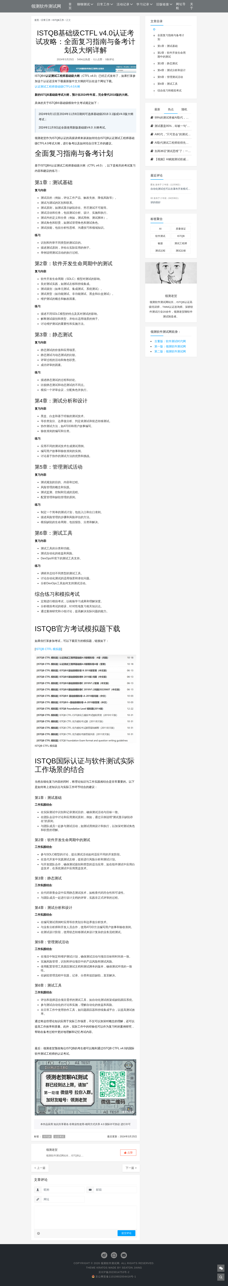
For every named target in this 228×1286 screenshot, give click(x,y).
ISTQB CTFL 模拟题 (48, 649)
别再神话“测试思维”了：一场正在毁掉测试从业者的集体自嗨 (171, 151)
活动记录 (123, 4)
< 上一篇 (39, 1167)
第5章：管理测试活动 (170, 76)
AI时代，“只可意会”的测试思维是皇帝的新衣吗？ (171, 134)
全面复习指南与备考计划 (170, 37)
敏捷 (160, 243)
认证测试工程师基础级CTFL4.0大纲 (57, 86)
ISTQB (46, 1136)
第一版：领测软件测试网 (170, 346)
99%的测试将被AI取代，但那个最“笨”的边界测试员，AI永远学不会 (171, 117)
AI (160, 228)
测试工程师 (181, 243)
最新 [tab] (157, 109)
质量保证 (181, 228)
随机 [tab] (184, 109)
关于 (191, 6)
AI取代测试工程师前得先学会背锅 (171, 142)
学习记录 (142, 4)
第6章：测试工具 (167, 83)
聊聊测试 (83, 4)
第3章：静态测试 (167, 63)
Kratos (102, 1267)
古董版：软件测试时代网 (170, 341)
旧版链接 (162, 4)
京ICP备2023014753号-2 (114, 1272)
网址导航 (181, 6)
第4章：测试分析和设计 (171, 70)
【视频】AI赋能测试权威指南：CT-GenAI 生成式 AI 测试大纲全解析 (171, 159)
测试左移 (181, 250)
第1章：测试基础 (167, 45)
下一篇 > (131, 1167)
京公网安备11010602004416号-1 (114, 1276)
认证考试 (59, 1136)
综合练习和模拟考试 (169, 90)
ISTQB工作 (58, 20)
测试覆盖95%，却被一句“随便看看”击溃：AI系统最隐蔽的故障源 (171, 125)
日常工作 (103, 4)
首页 (70, 6)
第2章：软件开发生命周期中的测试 (171, 54)
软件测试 (160, 236)
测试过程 (160, 250)
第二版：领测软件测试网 (170, 351)
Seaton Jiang (132, 1267)
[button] (128, 1152)
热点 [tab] (171, 109)
